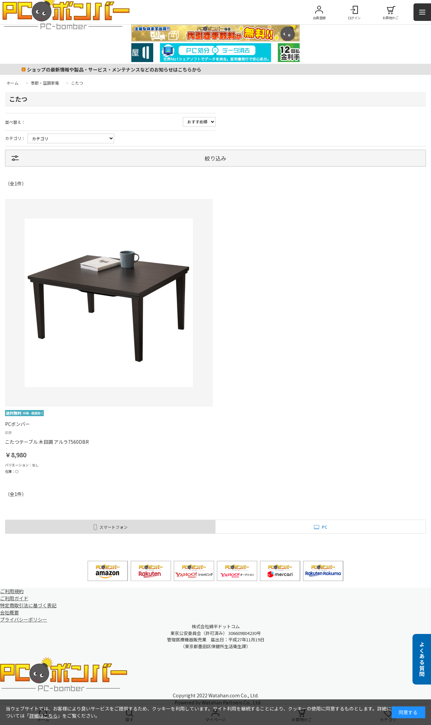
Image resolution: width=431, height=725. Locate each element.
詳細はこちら (43, 715)
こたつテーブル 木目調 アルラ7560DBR (47, 441)
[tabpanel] (215, 52)
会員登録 (319, 17)
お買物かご (391, 17)
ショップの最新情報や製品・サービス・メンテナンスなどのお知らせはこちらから (114, 69)
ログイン (354, 17)
